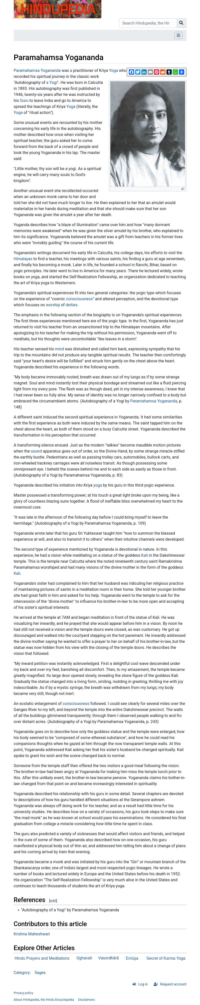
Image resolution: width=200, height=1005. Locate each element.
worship (53, 305)
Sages (40, 972)
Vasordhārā (108, 958)
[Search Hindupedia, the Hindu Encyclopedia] (147, 23)
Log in (143, 984)
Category (22, 972)
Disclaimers (86, 999)
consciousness (79, 299)
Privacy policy (23, 993)
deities (71, 305)
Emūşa (132, 958)
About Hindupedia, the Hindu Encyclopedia (44, 999)
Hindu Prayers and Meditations (42, 958)
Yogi (53, 82)
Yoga (113, 70)
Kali (144, 555)
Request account (173, 984)
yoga (97, 485)
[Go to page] (181, 23)
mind (59, 349)
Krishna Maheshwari (32, 934)
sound (36, 451)
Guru (24, 100)
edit (53, 901)
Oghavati (84, 958)
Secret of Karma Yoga (165, 958)
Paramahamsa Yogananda (37, 70)
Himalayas (23, 258)
